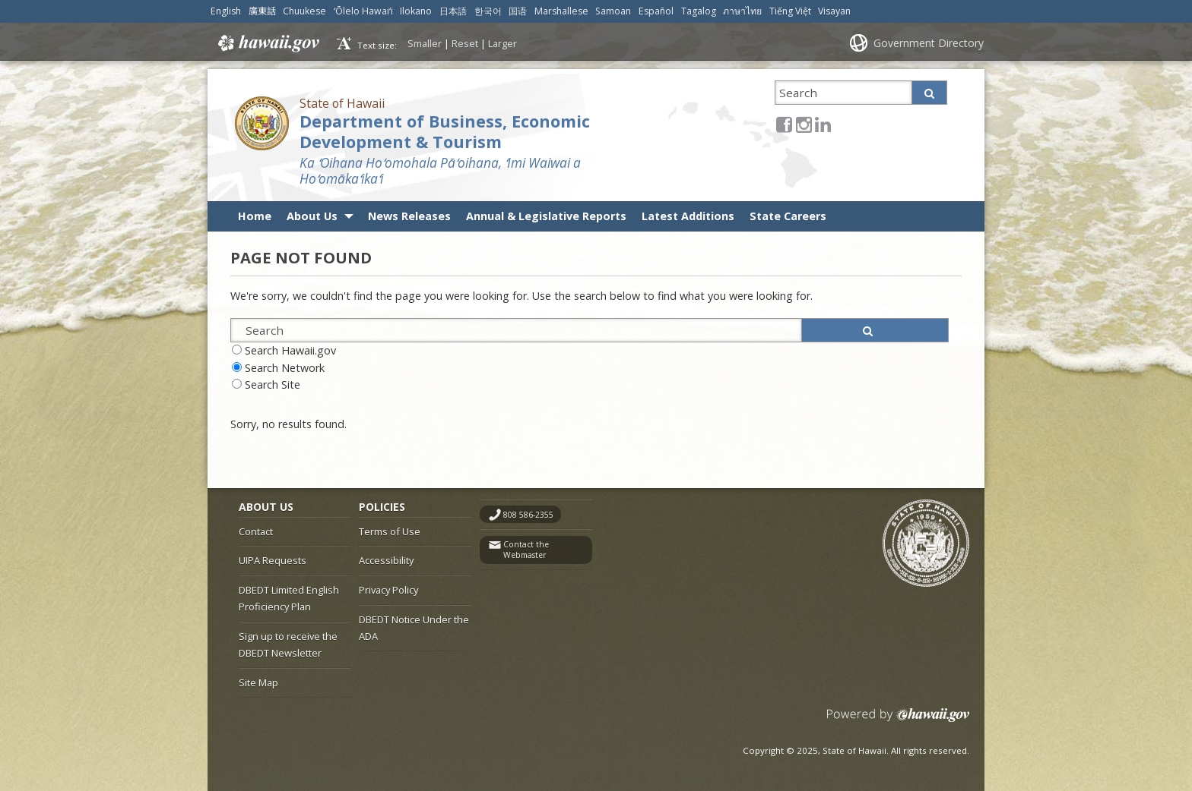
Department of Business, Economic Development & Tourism (445, 131)
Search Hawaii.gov (290, 350)
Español (656, 11)
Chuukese (304, 11)
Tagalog (698, 11)
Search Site (272, 384)
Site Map (258, 682)
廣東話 (262, 11)
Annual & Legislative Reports (546, 216)
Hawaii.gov (267, 43)
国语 (518, 11)
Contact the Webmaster (526, 550)
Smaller (424, 43)
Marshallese (561, 11)
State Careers (788, 216)
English (226, 11)
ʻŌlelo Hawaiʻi (363, 11)
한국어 (488, 11)
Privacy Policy (388, 590)
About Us (312, 216)
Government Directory (928, 43)
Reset (465, 43)
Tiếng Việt (790, 11)
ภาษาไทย (742, 11)
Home (254, 216)
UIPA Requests (272, 560)
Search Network (285, 368)
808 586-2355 (528, 514)
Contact (256, 531)
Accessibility (386, 560)
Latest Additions (688, 216)
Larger (502, 43)
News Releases (409, 216)
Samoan (613, 11)
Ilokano (416, 11)
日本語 (453, 11)
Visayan (834, 11)
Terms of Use (389, 531)
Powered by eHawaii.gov (898, 720)
